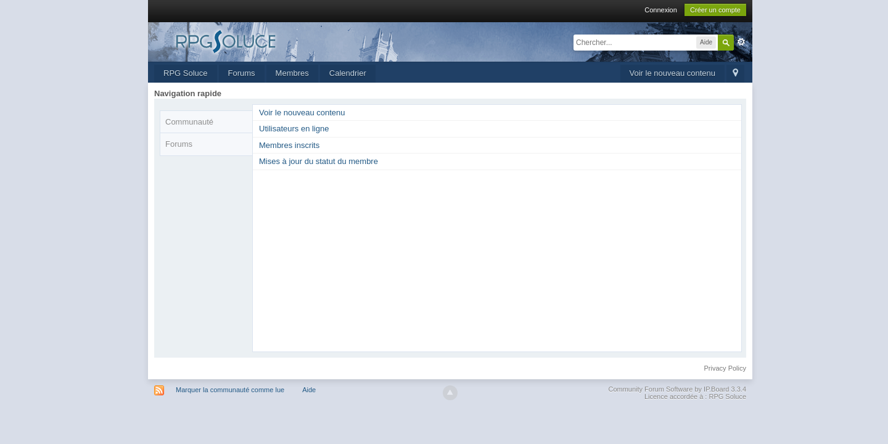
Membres (292, 73)
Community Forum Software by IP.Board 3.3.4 (677, 389)
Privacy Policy (725, 368)
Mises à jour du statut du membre (318, 161)
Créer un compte (715, 10)
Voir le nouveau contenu (673, 73)
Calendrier (347, 73)
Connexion (660, 10)
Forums (241, 73)
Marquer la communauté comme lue (230, 389)
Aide (309, 389)
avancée (741, 42)
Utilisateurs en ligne (294, 128)
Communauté (189, 121)
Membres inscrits (289, 145)
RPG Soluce (185, 73)
